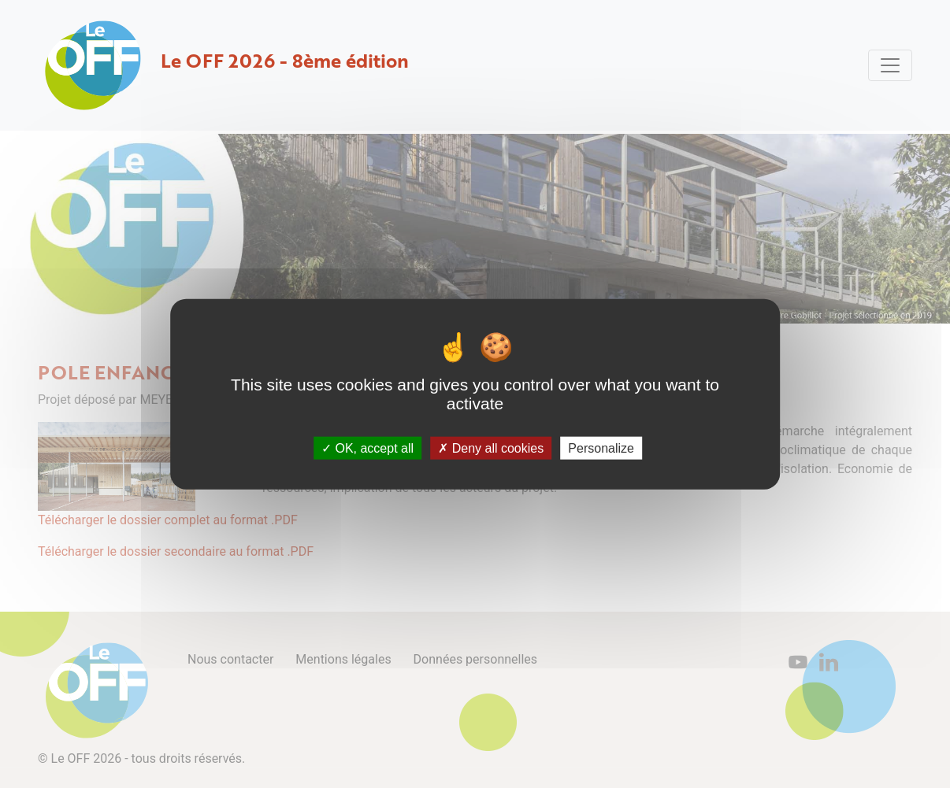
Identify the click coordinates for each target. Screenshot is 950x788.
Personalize (601, 448)
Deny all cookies (491, 448)
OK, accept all (367, 448)
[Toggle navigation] (890, 65)
